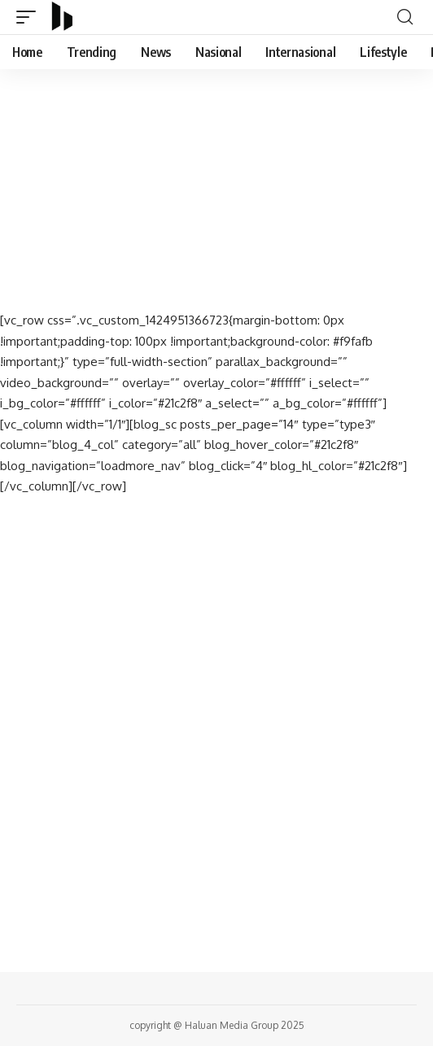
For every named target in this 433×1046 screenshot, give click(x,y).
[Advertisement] (216, 189)
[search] (405, 17)
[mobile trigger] (30, 17)
